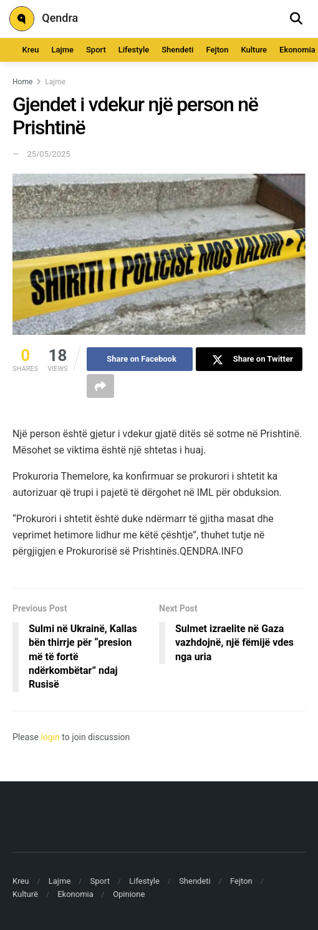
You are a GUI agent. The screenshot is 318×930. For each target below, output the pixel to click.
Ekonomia (75, 894)
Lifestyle (133, 49)
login (50, 737)
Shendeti (177, 49)
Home (22, 81)
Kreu (30, 49)
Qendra (43, 18)
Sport (96, 49)
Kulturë (25, 894)
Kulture (254, 49)
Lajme (62, 49)
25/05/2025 (48, 154)
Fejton (217, 49)
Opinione (129, 894)
